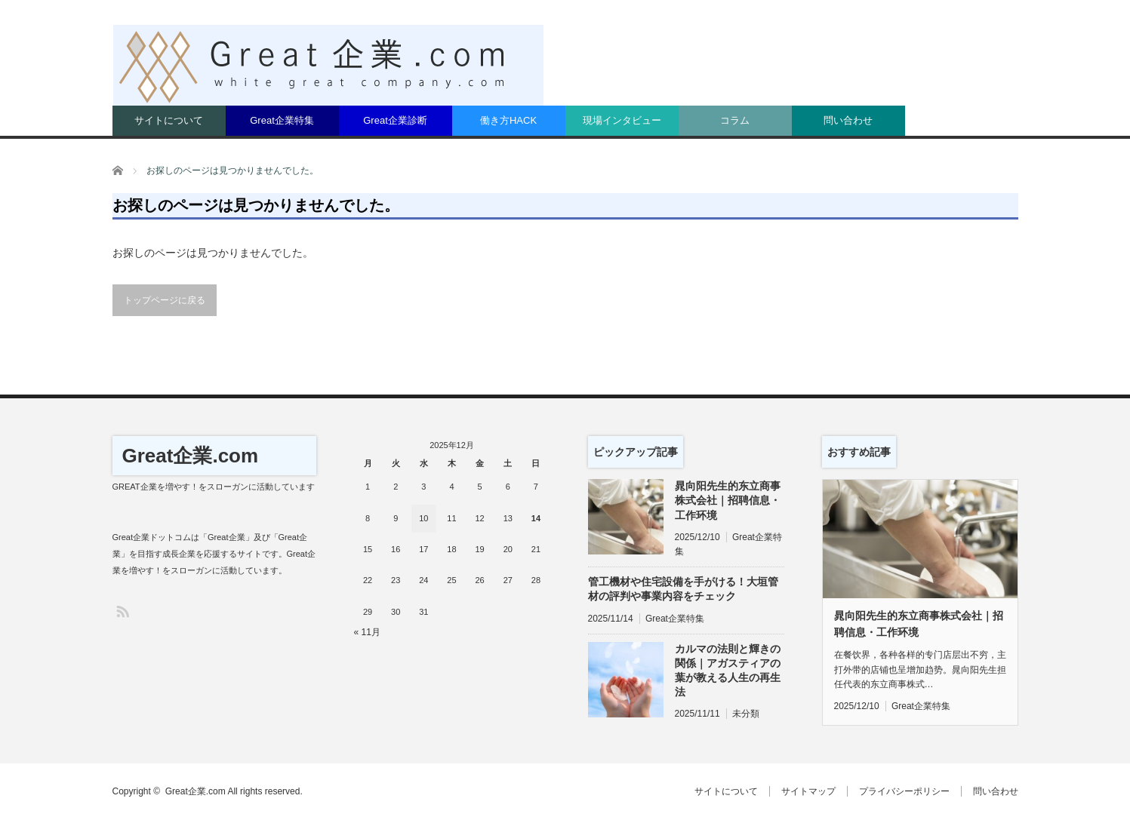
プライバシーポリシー (904, 791)
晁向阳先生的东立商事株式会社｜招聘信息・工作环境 (728, 500)
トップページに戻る (164, 300)
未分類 (745, 713)
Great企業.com (190, 455)
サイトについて (168, 120)
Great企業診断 (395, 120)
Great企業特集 (282, 120)
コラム (735, 120)
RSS (121, 610)
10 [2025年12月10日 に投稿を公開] (423, 518)
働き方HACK (508, 120)
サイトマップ (808, 791)
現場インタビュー (622, 120)
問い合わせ (848, 120)
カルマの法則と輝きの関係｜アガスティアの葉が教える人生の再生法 (728, 671)
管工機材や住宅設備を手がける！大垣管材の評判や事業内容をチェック (683, 589)
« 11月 (367, 632)
